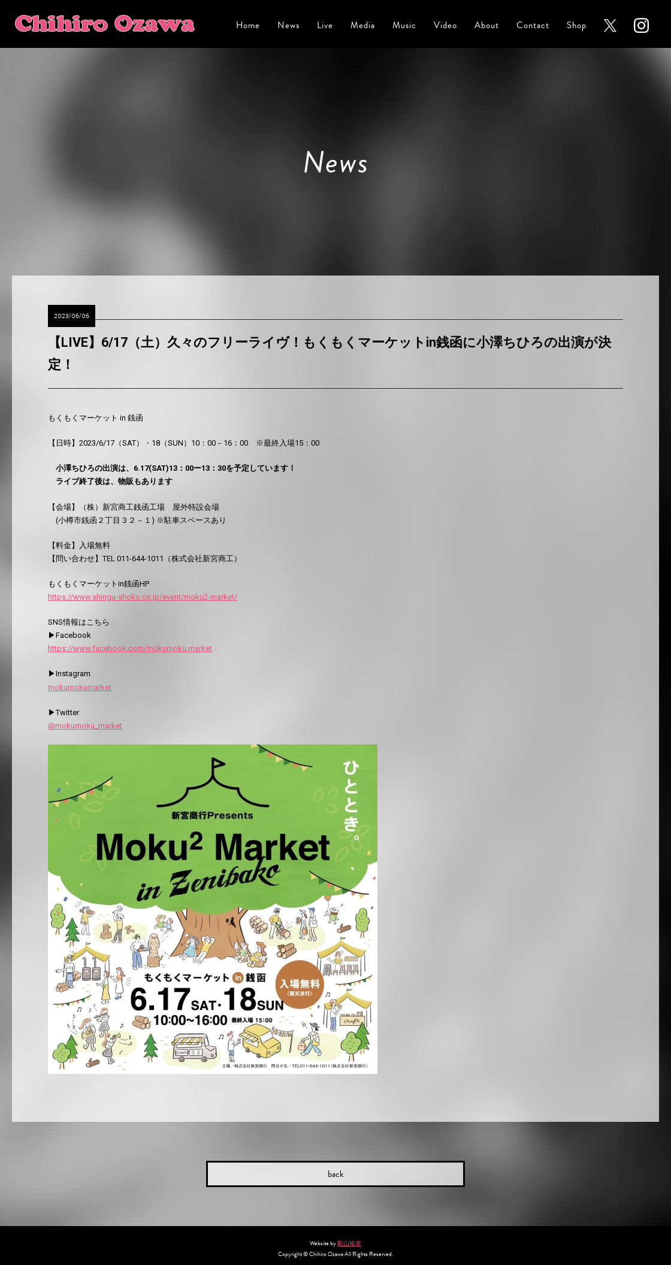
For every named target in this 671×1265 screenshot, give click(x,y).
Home (248, 25)
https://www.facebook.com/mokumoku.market (130, 648)
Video (445, 25)
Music (404, 25)
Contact (532, 25)
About (486, 25)
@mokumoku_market (85, 725)
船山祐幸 (349, 1243)
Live (325, 25)
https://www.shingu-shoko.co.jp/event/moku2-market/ (142, 596)
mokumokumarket (79, 687)
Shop (577, 25)
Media (362, 25)
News (288, 25)
